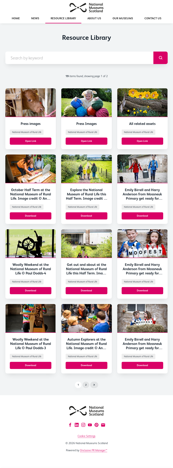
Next (94, 385)
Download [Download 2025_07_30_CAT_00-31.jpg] (30, 215)
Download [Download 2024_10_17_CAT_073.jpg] (86, 365)
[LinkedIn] (77, 425)
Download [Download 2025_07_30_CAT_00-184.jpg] (86, 290)
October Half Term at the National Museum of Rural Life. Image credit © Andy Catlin (30, 196)
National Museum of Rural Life (26, 132)
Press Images (86, 124)
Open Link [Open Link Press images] (30, 141)
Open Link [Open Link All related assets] (142, 141)
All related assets (142, 124)
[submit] (160, 58)
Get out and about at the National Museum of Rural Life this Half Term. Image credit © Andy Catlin (86, 271)
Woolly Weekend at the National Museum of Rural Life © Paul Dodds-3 (30, 343)
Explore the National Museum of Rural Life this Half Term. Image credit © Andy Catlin (86, 196)
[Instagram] (83, 425)
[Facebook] (70, 425)
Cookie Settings (86, 436)
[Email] (103, 425)
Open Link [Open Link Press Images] (86, 141)
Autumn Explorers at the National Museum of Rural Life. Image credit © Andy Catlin (86, 345)
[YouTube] (90, 425)
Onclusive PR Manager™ (93, 450)
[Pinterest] (96, 425)
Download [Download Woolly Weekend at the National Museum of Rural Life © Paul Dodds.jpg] (30, 290)
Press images (30, 124)
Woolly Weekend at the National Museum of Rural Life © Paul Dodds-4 (30, 269)
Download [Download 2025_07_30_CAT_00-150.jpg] (86, 215)
